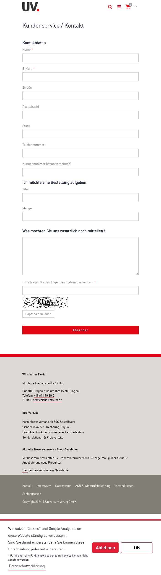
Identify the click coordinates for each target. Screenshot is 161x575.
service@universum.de (47, 400)
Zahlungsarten (31, 493)
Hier (25, 470)
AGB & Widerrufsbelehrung (92, 486)
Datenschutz (63, 486)
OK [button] (137, 547)
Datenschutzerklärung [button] (27, 566)
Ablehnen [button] (105, 547)
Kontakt (27, 486)
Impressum (43, 486)
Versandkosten (123, 486)
